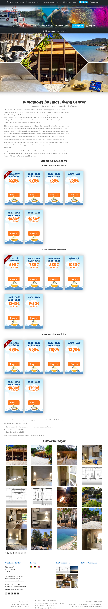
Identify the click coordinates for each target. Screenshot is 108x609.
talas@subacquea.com (15, 589)
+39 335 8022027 (17, 584)
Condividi (10, 553)
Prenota (14, 194)
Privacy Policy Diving (12, 578)
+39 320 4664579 (19, 586)
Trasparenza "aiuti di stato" (14, 581)
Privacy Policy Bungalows (14, 576)
